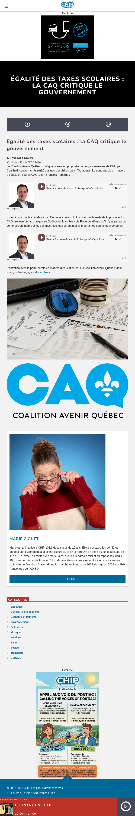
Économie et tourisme (23, 617)
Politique (16, 637)
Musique (16, 632)
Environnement (20, 622)
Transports (17, 652)
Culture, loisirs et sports (25, 611)
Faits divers (17, 627)
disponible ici (43, 272)
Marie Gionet (23, 538)
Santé (14, 642)
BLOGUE (16, 657)
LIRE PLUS (67, 579)
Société (15, 647)
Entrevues (17, 606)
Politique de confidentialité (33, 793)
